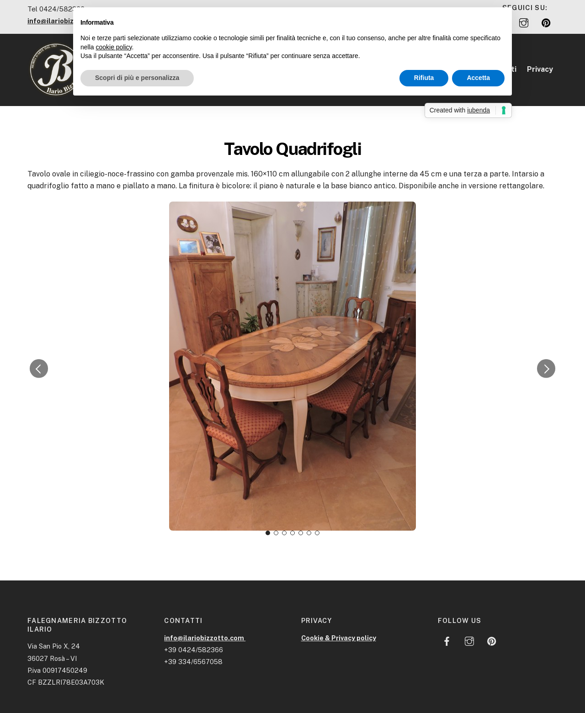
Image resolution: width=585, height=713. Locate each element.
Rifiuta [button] (424, 77)
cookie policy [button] (114, 47)
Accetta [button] (478, 77)
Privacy (540, 69)
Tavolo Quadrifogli (292, 148)
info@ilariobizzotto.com (204, 638)
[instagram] (524, 22)
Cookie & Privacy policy (338, 638)
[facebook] (447, 640)
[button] (39, 368)
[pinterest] (546, 22)
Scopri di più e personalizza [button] (137, 77)
